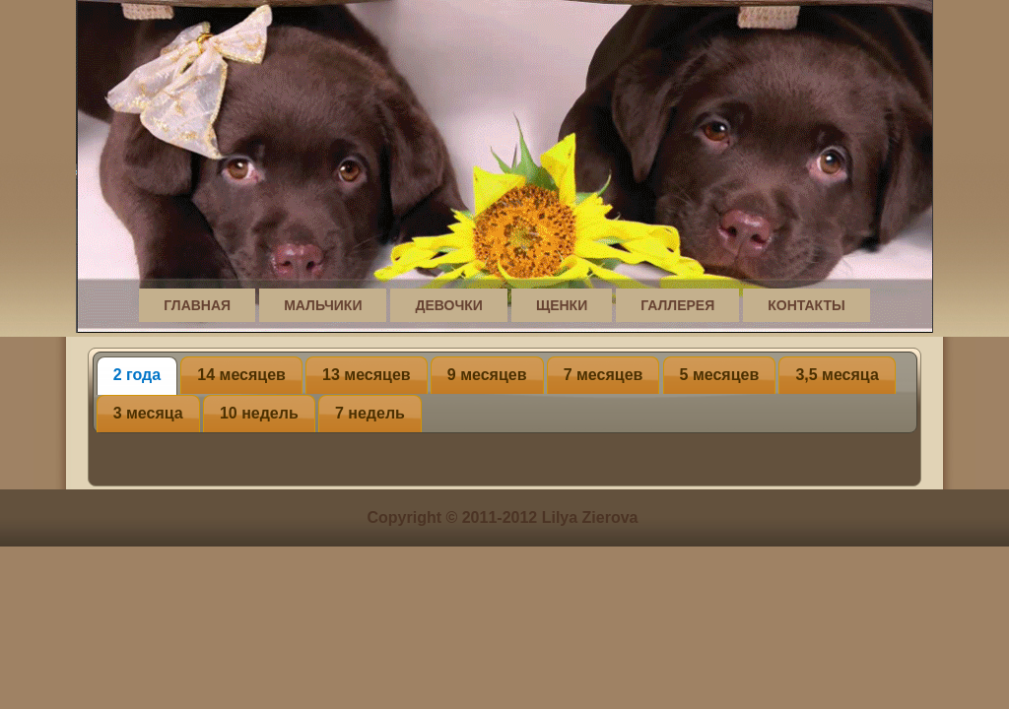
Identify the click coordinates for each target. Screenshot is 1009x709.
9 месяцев (487, 374)
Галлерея (677, 305)
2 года (137, 374)
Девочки (448, 305)
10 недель (259, 413)
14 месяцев (241, 374)
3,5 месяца (836, 374)
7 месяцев (603, 374)
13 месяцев (366, 374)
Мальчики (323, 305)
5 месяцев (720, 374)
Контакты (806, 305)
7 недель (370, 413)
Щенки (561, 305)
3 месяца (148, 413)
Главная (197, 305)
